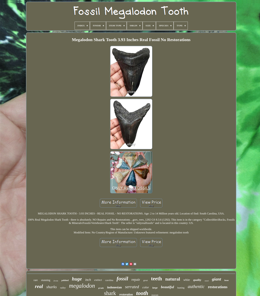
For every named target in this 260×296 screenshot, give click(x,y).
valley (63, 288)
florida (56, 281)
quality (197, 280)
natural (172, 279)
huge (77, 279)
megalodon (82, 286)
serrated (132, 287)
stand (207, 281)
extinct (98, 280)
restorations (217, 287)
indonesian (114, 287)
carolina (109, 280)
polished (65, 280)
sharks (51, 287)
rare (36, 280)
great (145, 280)
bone (226, 280)
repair (135, 279)
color (145, 287)
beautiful (167, 287)
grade (101, 288)
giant (216, 279)
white (186, 280)
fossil (122, 279)
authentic (196, 286)
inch (88, 280)
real (39, 286)
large (155, 287)
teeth (156, 279)
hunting (180, 288)
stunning (45, 280)
